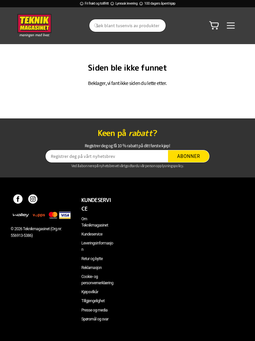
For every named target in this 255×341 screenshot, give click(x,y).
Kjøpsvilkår (89, 292)
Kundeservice (91, 234)
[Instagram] (33, 200)
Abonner (188, 156)
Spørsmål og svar (95, 319)
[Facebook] (18, 200)
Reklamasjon (91, 267)
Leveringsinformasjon (97, 246)
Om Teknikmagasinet (94, 222)
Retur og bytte (92, 258)
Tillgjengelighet (93, 301)
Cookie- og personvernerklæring (97, 279)
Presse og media (94, 310)
